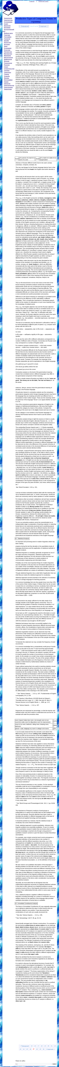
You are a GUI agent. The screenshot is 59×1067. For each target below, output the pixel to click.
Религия (7, 65)
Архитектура (8, 20)
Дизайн (6, 40)
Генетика (7, 35)
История (7, 44)
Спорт (6, 67)
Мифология (8, 59)
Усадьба (7, 76)
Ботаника (7, 27)
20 (48, 1046)
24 (23, 1049)
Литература (8, 52)
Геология (7, 39)
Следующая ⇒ (43, 26)
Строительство (9, 68)
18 (41, 1046)
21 (51, 1046)
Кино (5, 46)
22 (55, 1046)
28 (37, 1049)
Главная (31, 1)
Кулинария (7, 48)
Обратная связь (43, 1)
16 (35, 1046)
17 (38, 1046)
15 (31, 1046)
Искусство (7, 42)
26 (30, 1049)
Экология (7, 83)
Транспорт (7, 72)
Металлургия (8, 57)
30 (43, 1049)
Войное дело (8, 33)
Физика (6, 78)
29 (40, 1049)
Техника (6, 70)
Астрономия (8, 22)
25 (27, 1049)
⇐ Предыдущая (24, 26)
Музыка (6, 61)
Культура (7, 50)
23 (20, 1049)
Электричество (9, 85)
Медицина (7, 55)
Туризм (6, 74)
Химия (6, 82)
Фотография (8, 80)
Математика (8, 54)
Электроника (8, 87)
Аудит (6, 24)
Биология (7, 25)
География (7, 37)
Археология (8, 18)
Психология (8, 63)
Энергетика (8, 89)
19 (45, 1046)
